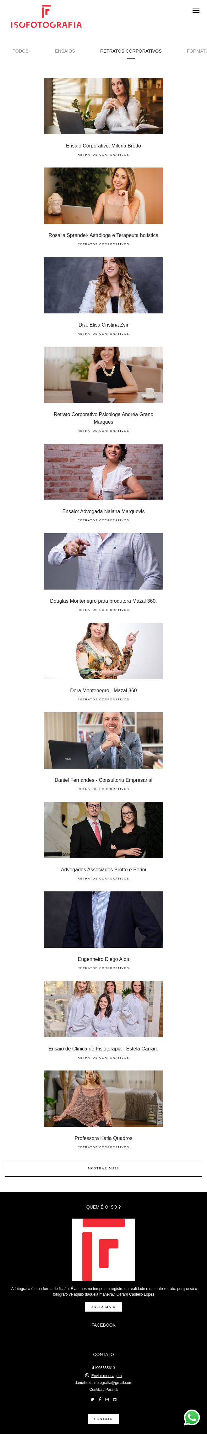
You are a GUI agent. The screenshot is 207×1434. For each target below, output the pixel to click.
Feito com (103, 1428)
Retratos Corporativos (131, 51)
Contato (103, 1406)
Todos (21, 51)
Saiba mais (103, 1294)
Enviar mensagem (106, 1363)
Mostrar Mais (103, 1168)
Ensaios (65, 51)
